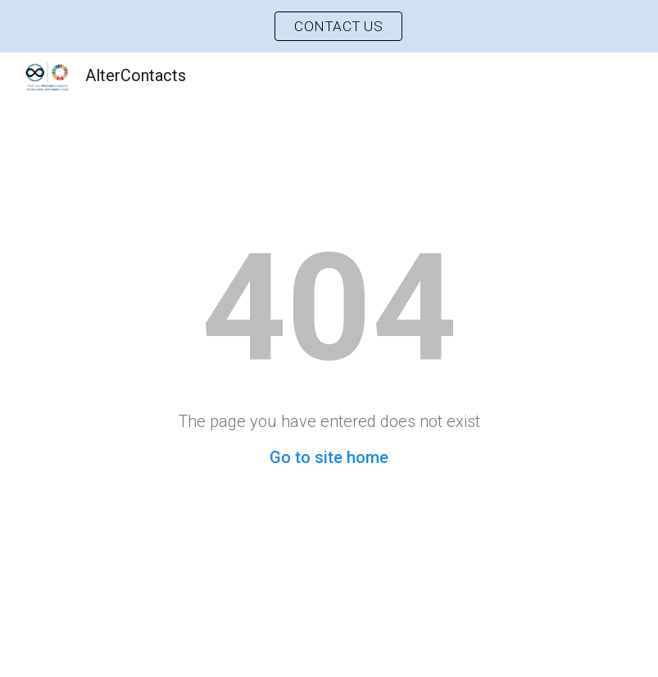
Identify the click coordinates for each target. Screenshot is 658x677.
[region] (329, 26)
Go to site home (329, 457)
